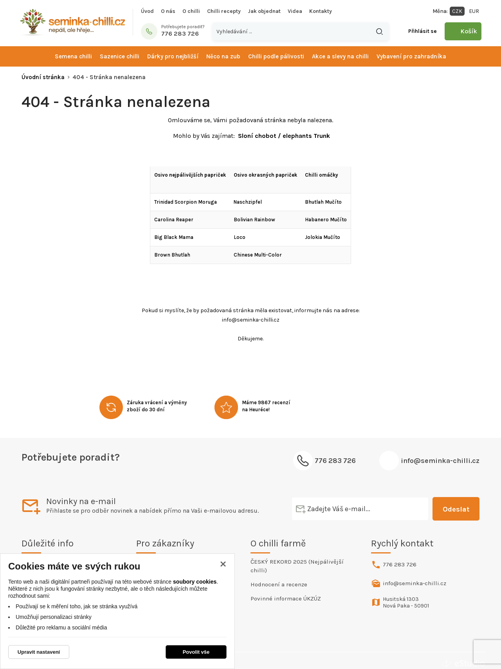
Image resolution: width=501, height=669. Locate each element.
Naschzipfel (248, 202)
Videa (295, 11)
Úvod (147, 11)
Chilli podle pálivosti (276, 56)
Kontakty (320, 11)
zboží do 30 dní (146, 409)
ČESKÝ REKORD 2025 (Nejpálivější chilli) (297, 566)
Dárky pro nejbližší (172, 56)
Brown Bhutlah (172, 255)
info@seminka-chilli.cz (440, 460)
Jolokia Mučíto (322, 237)
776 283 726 (399, 564)
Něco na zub (223, 56)
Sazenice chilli (119, 56)
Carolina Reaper (173, 219)
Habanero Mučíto (326, 219)
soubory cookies (194, 582)
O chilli (191, 11)
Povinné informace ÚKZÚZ (285, 598)
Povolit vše (196, 652)
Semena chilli (73, 56)
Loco (239, 237)
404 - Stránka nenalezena (109, 77)
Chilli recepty (224, 11)
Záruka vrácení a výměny (157, 402)
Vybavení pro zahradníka (411, 56)
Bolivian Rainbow (254, 219)
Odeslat (456, 509)
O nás (168, 11)
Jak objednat (264, 11)
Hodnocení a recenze (278, 584)
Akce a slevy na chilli (340, 56)
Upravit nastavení (39, 652)
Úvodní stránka (43, 77)
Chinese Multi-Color (258, 255)
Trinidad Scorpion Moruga (185, 202)
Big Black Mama (173, 237)
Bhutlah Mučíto (323, 202)
